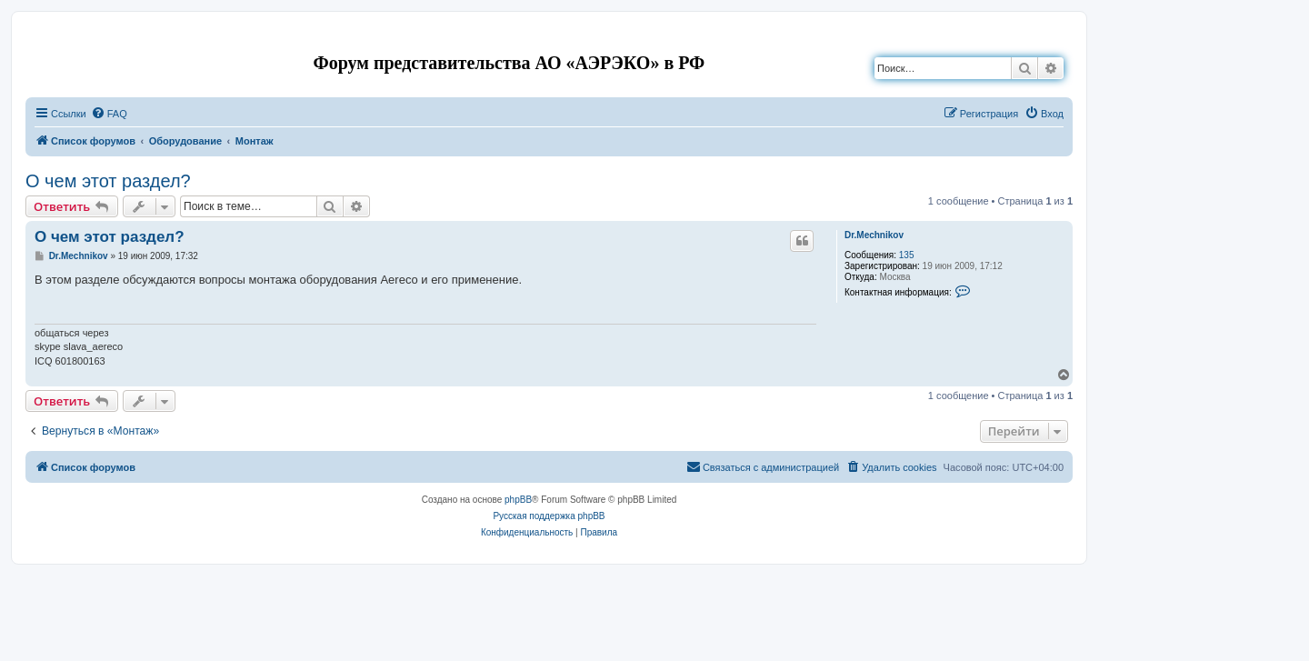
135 (906, 255)
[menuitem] (109, 114)
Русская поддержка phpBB (549, 516)
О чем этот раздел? (108, 181)
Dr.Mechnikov (874, 235)
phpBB (518, 500)
